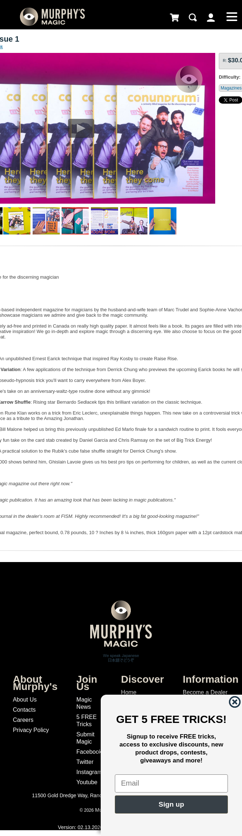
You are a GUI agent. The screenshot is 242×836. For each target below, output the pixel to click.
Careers (23, 720)
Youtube (86, 782)
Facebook (89, 752)
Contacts (24, 710)
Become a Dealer (205, 692)
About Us (25, 699)
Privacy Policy (31, 730)
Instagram (89, 772)
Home (129, 692)
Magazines (231, 88)
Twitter (84, 762)
